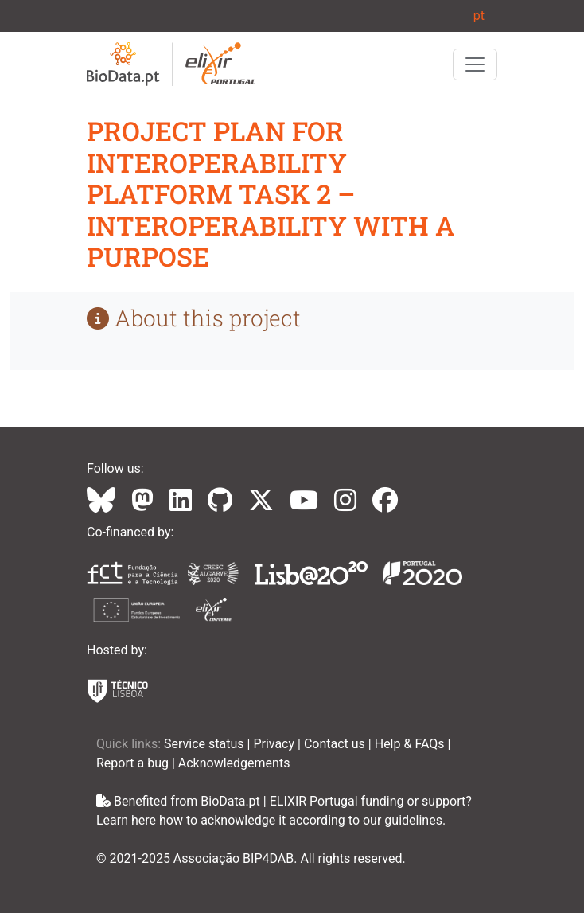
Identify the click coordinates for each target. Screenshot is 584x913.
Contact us (336, 743)
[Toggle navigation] (475, 64)
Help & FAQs (411, 743)
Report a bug (134, 763)
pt (479, 15)
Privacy (275, 743)
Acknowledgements (234, 763)
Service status (205, 743)
